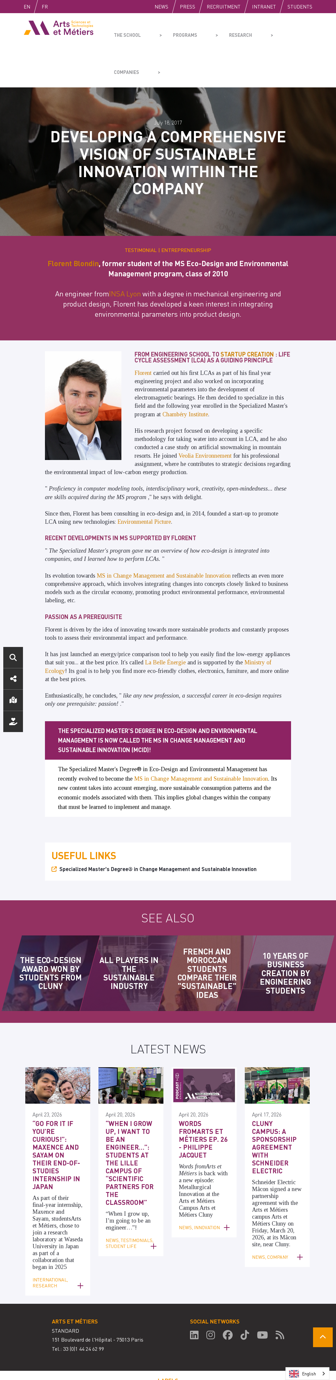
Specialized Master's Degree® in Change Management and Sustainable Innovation (158, 829)
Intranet (264, 6)
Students (299, 6)
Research (219, 31)
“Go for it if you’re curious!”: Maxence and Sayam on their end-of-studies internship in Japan (55, 1108)
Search (13, 657)
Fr (58, 6)
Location (13, 700)
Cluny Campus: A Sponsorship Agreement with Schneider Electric (277, 1098)
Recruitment (224, 6)
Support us (13, 721)
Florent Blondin (73, 224)
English (34, 6)
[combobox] (307, 1373)
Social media (13, 678)
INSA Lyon (125, 254)
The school (125, 31)
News (161, 6)
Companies (265, 31)
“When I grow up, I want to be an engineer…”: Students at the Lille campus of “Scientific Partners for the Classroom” (131, 1108)
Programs (173, 31)
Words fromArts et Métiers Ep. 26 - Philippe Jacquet (204, 1094)
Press (187, 6)
